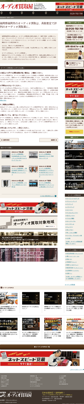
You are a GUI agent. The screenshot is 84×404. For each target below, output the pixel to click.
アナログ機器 (70, 217)
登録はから (74, 130)
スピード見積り (5, 382)
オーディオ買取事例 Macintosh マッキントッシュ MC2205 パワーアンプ (46, 183)
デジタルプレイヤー (72, 211)
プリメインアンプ (72, 200)
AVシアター (70, 228)
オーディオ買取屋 (70, 283)
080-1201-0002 (58, 397)
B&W (72, 263)
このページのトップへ (76, 368)
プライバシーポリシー (11, 399)
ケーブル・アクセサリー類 (74, 234)
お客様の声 (4, 384)
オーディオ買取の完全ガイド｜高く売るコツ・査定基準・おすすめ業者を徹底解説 (30, 333)
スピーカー (70, 208)
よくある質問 (62, 374)
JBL (73, 255)
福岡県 (8, 16)
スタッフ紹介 (62, 378)
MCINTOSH (75, 266)
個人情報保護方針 (63, 382)
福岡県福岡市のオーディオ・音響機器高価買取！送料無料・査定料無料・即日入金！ (18, 0)
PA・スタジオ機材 (72, 231)
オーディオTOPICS (35, 384)
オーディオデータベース (36, 382)
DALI (69, 258)
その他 (68, 237)
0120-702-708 (54, 395)
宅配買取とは (69, 393)
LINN (69, 272)
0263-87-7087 (68, 395)
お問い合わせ (62, 380)
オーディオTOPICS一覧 (43, 345)
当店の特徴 (4, 374)
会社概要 (61, 376)
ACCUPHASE (75, 252)
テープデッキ (70, 223)
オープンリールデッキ (73, 197)
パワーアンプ (70, 206)
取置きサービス (5, 380)
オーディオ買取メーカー (36, 376)
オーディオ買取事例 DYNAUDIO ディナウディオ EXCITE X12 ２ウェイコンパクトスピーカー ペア (46, 171)
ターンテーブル (71, 220)
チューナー (70, 225)
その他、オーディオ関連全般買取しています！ (74, 241)
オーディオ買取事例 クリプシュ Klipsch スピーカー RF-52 (19, 183)
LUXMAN (73, 269)
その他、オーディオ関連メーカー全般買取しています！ (74, 276)
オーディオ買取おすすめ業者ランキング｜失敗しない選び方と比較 (74, 307)
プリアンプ (70, 203)
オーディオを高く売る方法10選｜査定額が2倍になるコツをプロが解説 (8, 333)
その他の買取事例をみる (47, 194)
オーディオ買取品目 (35, 378)
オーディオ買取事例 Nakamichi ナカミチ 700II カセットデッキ (46, 155)
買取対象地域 (3, 16)
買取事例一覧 (33, 374)
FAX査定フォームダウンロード (74, 63)
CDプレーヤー (71, 214)
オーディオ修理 (5, 378)
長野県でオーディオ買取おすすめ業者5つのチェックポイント (53, 307)
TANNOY (72, 260)
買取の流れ (3, 99)
